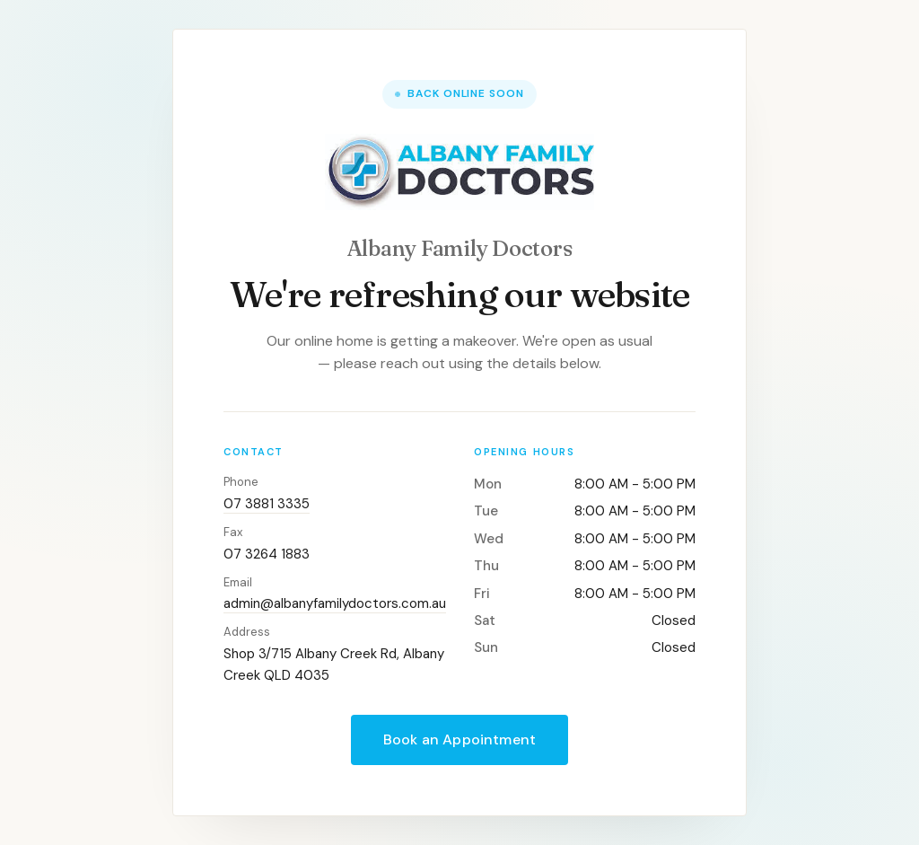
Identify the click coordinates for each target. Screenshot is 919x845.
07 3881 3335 (266, 504)
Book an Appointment (459, 739)
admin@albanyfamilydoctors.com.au (334, 603)
